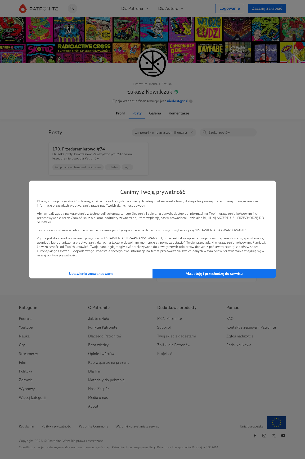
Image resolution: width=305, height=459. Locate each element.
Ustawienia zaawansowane (91, 273)
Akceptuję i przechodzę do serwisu (214, 273)
